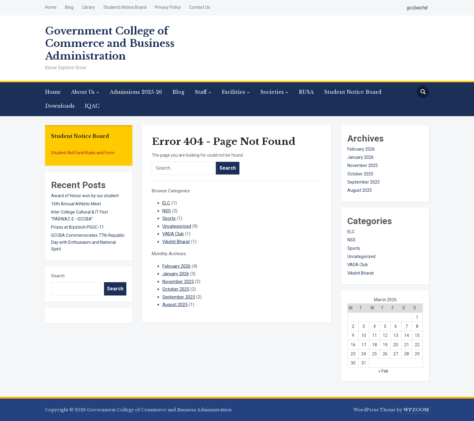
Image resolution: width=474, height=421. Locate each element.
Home (51, 7)
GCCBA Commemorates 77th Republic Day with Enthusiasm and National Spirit (88, 242)
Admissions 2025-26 (136, 92)
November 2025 (178, 281)
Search (58, 275)
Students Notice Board (124, 7)
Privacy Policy (168, 7)
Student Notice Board (352, 92)
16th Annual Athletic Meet (76, 203)
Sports (169, 218)
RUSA (306, 92)
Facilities (233, 92)
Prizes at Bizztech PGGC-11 (77, 227)
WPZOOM (416, 410)
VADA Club (173, 234)
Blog (69, 7)
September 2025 (178, 297)
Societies (272, 92)
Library (88, 7)
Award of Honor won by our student (85, 195)
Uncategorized (176, 226)
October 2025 (175, 289)
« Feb (383, 371)
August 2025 (174, 304)
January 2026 (175, 273)
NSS (166, 211)
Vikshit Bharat (176, 241)
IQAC (92, 106)
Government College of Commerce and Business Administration (109, 43)
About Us (83, 92)
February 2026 (176, 266)
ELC (166, 203)
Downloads (60, 106)
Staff (201, 92)
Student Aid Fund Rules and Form (83, 152)
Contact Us (199, 7)
